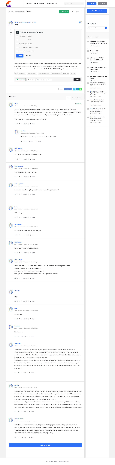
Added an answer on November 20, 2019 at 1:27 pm (26, 262)
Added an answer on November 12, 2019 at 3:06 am (26, 226)
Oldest (73, 98)
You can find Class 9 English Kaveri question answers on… (97, 110)
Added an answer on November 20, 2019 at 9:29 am (26, 328)
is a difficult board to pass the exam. (28, 47)
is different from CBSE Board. (26, 51)
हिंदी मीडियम (29, 11)
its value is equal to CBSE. (25, 43)
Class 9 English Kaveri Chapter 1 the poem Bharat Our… (98, 93)
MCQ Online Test (52, 3)
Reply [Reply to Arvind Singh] (25, 278)
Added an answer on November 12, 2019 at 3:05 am (26, 244)
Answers (96, 36)
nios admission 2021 (56, 73)
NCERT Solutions (39, 3)
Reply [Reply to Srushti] (24, 411)
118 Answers (94, 46)
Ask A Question (97, 11)
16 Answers (94, 81)
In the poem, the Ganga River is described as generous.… (97, 118)
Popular (90, 36)
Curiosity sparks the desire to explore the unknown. (98, 84)
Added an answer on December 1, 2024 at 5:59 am (25, 345)
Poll (80, 22)
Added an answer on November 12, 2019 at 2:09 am (26, 168)
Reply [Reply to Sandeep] (24, 336)
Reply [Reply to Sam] (25, 319)
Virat (91, 91)
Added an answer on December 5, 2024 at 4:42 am (25, 387)
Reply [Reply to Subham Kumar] (24, 437)
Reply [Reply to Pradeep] (31, 141)
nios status (73, 73)
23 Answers (94, 71)
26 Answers (94, 62)
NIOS (35, 22)
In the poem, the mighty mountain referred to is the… (97, 101)
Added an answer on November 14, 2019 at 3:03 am (26, 293)
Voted (68, 98)
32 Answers (94, 53)
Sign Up (102, 3)
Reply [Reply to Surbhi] (25, 124)
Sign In (92, 3)
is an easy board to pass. (25, 36)
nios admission (22, 73)
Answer (77, 79)
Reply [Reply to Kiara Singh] (24, 373)
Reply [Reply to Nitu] (25, 217)
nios (16, 73)
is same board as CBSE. (25, 40)
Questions (29, 3)
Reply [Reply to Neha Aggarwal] (25, 176)
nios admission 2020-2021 (44, 73)
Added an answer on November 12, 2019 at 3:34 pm (26, 105)
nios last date (66, 73)
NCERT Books (94, 50)
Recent (79, 98)
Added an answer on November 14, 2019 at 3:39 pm (26, 310)
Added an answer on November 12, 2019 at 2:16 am (26, 209)
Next (78, 11)
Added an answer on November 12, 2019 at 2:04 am (26, 150)
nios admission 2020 (32, 73)
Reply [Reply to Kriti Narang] (25, 235)
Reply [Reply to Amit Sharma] (25, 159)
